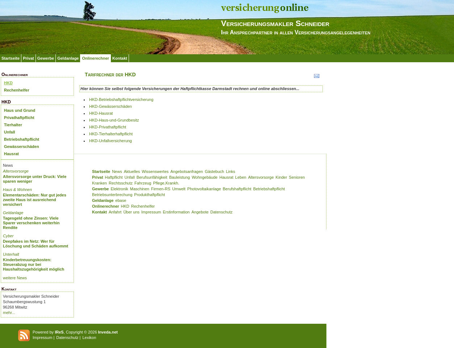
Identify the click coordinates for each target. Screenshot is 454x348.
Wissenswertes (155, 171)
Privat (28, 58)
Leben (240, 177)
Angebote (199, 212)
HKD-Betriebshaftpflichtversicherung (121, 99)
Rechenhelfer (16, 90)
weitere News (15, 278)
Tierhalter (13, 125)
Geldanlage (68, 58)
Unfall (9, 132)
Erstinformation (176, 212)
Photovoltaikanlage (204, 189)
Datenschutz (222, 212)
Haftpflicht (114, 177)
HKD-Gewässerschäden (110, 106)
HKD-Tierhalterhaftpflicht (111, 134)
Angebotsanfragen (186, 171)
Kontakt (119, 58)
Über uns (131, 212)
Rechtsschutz (121, 183)
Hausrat (11, 154)
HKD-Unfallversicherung (110, 141)
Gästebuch (214, 171)
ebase (120, 200)
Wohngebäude (204, 177)
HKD (8, 83)
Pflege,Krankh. (166, 183)
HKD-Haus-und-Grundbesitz (114, 120)
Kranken (99, 183)
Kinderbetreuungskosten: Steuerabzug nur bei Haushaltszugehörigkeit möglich (33, 264)
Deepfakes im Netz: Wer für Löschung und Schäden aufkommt (35, 243)
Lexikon (89, 337)
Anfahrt (115, 212)
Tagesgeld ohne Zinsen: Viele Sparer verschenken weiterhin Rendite (31, 223)
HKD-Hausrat (101, 113)
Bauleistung (179, 177)
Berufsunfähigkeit (152, 177)
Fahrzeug (142, 183)
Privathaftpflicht (19, 117)
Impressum (151, 212)
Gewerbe (45, 58)
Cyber (8, 236)
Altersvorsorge (16, 171)
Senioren (297, 177)
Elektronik (119, 189)
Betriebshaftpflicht (21, 139)
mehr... (9, 312)
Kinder (281, 177)
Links (230, 171)
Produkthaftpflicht (149, 194)
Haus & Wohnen (17, 189)
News (117, 171)
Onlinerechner (95, 58)
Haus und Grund (19, 110)
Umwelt (179, 189)
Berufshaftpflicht (237, 189)
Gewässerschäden (21, 146)
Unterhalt (11, 254)
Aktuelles (132, 171)
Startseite (10, 58)
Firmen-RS (160, 189)
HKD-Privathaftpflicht (107, 127)
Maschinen (139, 189)
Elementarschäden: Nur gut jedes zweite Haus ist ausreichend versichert (34, 200)
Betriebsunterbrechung (112, 194)
